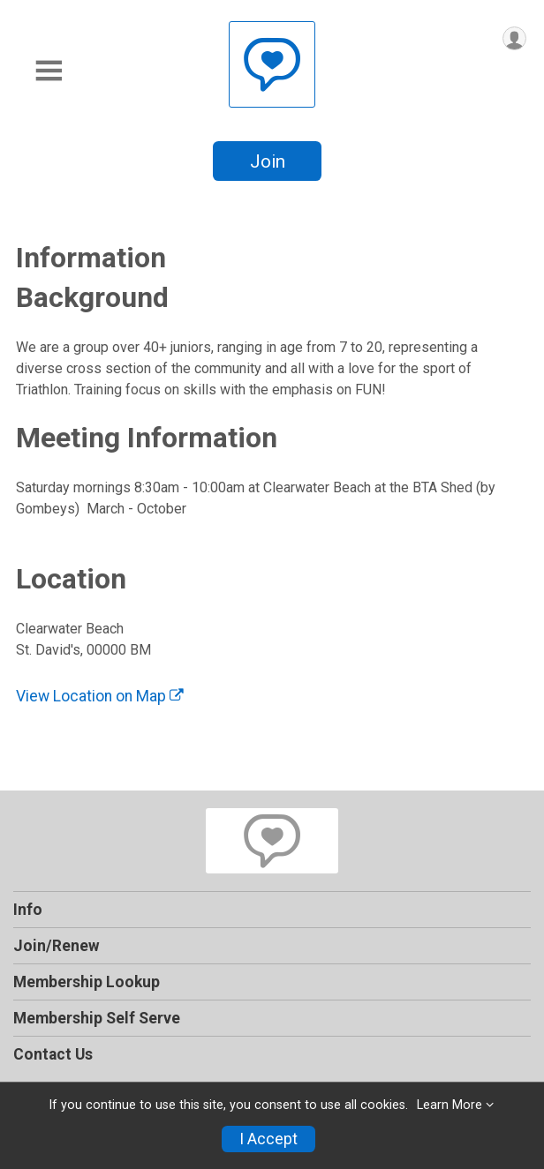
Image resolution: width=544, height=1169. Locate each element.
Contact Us (53, 1054)
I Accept (268, 1139)
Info (27, 909)
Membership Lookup (86, 982)
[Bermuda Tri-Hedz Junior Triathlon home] (272, 64)
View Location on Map (100, 696)
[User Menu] (514, 38)
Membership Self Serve (96, 1018)
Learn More (449, 1105)
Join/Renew (56, 946)
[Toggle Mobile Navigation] (48, 71)
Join (267, 161)
